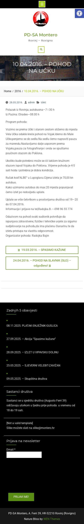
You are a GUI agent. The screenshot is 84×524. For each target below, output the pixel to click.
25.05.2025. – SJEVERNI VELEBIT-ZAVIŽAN (33, 365)
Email (11, 449)
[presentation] (21, 474)
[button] (79, 13)
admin (31, 102)
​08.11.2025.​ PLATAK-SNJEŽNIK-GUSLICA (32, 325)
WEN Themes (51, 519)
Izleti (43, 102)
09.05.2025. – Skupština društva (27, 378)
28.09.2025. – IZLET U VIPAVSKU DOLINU (32, 352)
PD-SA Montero (40, 34)
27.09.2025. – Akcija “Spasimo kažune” (31, 339)
